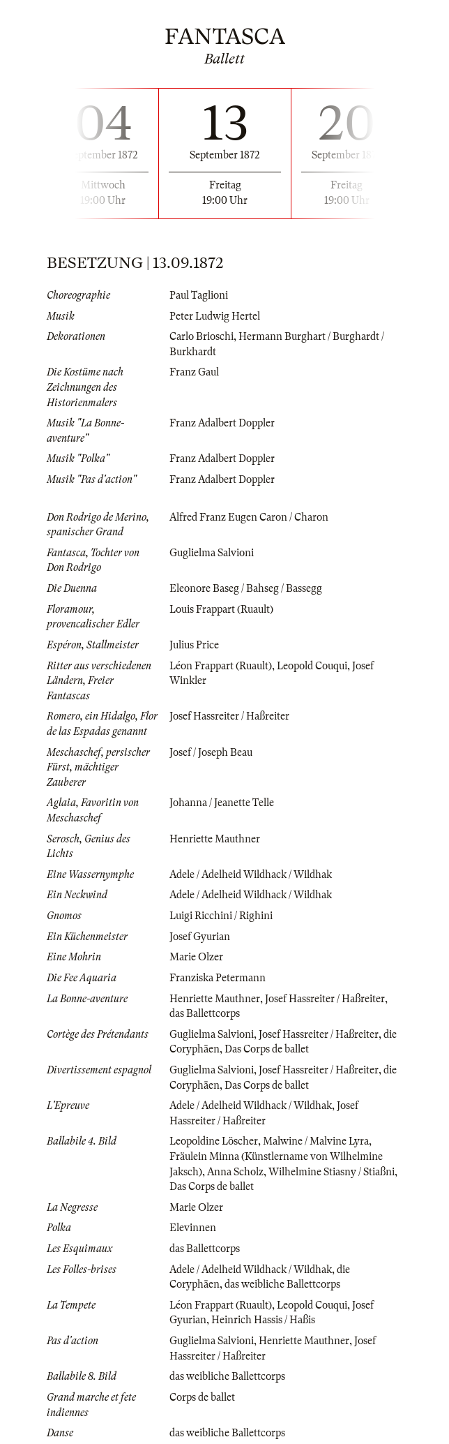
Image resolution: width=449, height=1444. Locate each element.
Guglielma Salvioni (211, 552)
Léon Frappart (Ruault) (220, 665)
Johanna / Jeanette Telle (221, 802)
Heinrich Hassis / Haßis (263, 1319)
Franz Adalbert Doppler (222, 423)
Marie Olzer (196, 956)
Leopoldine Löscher (213, 1141)
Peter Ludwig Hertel (214, 316)
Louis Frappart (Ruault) (221, 609)
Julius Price (194, 644)
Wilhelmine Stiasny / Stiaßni (331, 1171)
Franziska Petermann (217, 977)
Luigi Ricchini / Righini (221, 915)
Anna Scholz (235, 1171)
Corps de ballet (202, 1397)
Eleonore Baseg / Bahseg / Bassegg (245, 588)
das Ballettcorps (204, 1013)
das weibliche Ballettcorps (282, 1284)
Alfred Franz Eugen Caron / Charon (248, 517)
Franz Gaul (194, 372)
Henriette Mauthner (214, 838)
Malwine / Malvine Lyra (316, 1141)
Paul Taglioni (198, 295)
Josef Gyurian (199, 936)
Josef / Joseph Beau (210, 752)
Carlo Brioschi (201, 336)
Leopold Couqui (312, 665)
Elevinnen (192, 1227)
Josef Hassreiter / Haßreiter (229, 716)
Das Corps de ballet (266, 1049)
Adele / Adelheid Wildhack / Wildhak (250, 874)
